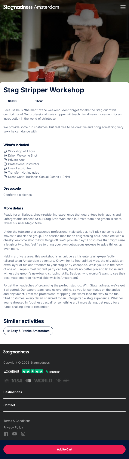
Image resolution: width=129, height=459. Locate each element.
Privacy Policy (13, 427)
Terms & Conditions (16, 421)
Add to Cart (64, 449)
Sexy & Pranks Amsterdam (30, 331)
